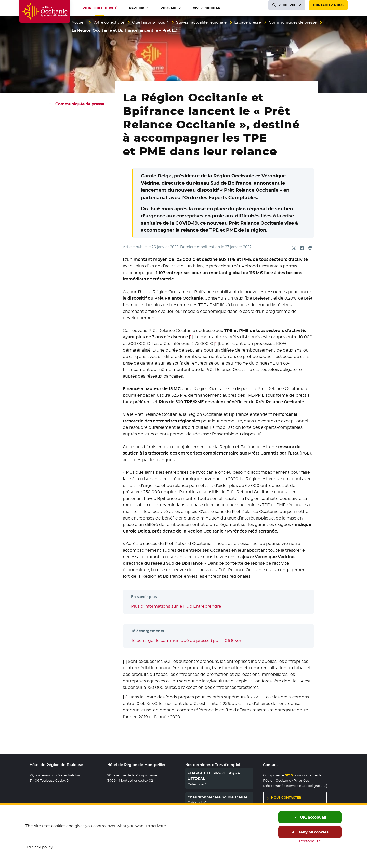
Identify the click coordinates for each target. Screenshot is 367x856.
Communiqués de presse (293, 22)
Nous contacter (286, 797)
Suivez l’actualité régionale (201, 22)
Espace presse (247, 22)
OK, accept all (310, 817)
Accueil (78, 22)
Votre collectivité (108, 22)
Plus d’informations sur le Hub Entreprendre (176, 606)
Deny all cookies (310, 832)
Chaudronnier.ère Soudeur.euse (217, 797)
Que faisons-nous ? (150, 22)
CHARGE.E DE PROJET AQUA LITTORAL (214, 776)
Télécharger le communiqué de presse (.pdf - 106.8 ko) (186, 640)
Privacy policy (40, 847)
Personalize (310, 841)
